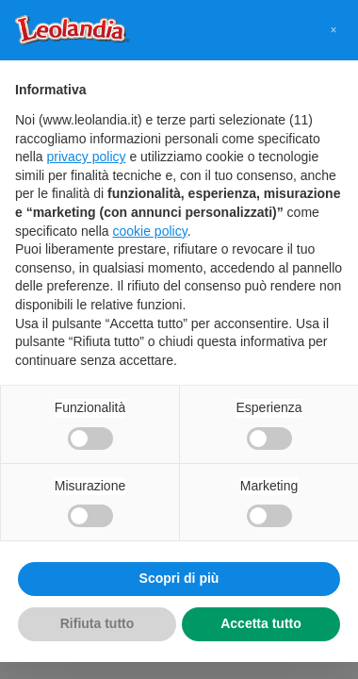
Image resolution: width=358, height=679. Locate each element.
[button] (333, 30)
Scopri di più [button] (179, 578)
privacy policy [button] (85, 156)
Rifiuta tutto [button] (97, 623)
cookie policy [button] (150, 231)
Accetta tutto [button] (260, 623)
